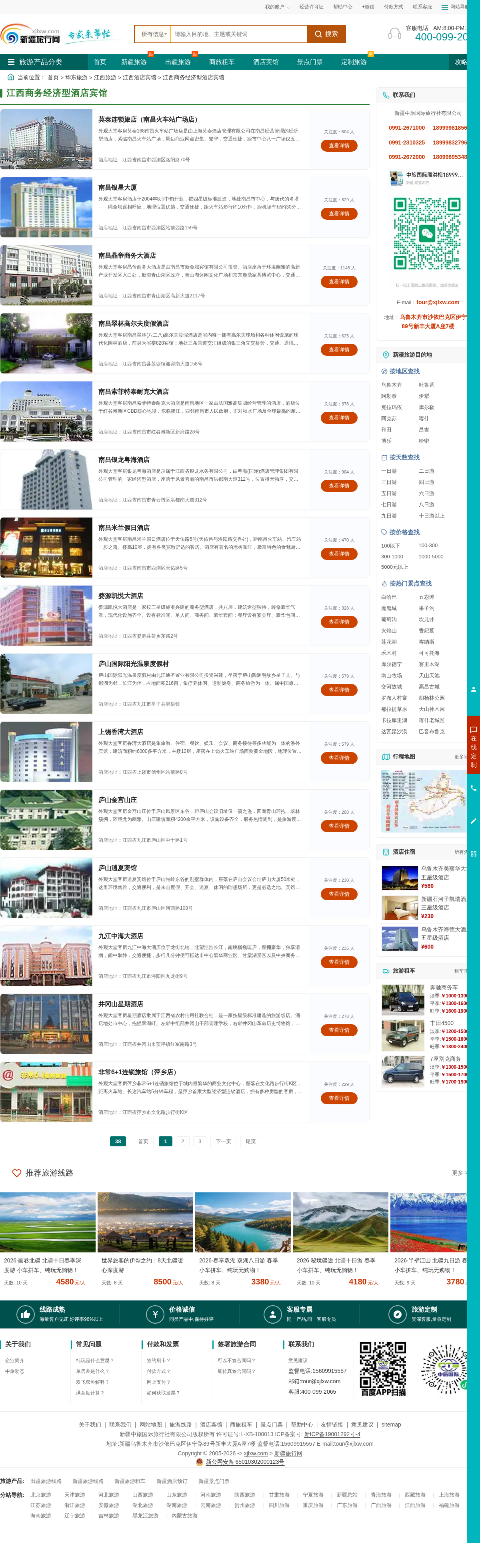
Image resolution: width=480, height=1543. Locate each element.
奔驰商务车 (444, 987)
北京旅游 (40, 1495)
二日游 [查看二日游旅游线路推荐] (426, 471)
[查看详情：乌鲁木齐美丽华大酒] (400, 878)
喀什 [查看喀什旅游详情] (424, 418)
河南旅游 (210, 1495)
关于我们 (90, 1424)
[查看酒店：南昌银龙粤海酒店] (46, 479)
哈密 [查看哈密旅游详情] (424, 441)
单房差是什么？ (93, 1371)
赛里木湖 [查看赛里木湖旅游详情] (429, 664)
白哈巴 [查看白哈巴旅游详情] (389, 597)
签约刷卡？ (159, 1360)
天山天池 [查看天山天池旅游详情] (429, 675)
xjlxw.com (256, 1453)
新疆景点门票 (214, 1481)
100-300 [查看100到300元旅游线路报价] (428, 545)
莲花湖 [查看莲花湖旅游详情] (389, 642)
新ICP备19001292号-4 (332, 1434)
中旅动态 (14, 1371)
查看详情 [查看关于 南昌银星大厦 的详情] (339, 214)
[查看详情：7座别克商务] (403, 1071)
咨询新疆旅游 (438, 751)
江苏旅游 (40, 1505)
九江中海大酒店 (120, 936)
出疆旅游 (178, 61)
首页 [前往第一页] (143, 1141)
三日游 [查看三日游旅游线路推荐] (389, 482)
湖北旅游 (142, 1505)
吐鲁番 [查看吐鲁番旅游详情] (426, 385)
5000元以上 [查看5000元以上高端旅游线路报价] (394, 567)
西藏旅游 (415, 1495)
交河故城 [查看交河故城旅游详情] (391, 687)
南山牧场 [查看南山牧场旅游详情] (391, 675)
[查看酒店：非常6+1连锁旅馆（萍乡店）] (46, 1092)
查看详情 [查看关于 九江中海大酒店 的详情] (339, 962)
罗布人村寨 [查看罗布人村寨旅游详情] (394, 698)
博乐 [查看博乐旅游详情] (386, 441)
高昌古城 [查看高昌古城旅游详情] (429, 687)
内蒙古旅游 (185, 1516)
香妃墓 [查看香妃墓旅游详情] (426, 631)
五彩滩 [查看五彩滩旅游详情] (426, 597)
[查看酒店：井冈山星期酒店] (46, 1024)
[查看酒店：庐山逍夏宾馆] (46, 888)
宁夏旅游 (313, 1495)
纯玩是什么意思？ (95, 1360)
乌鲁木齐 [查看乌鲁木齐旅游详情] (391, 385)
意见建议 (298, 1360)
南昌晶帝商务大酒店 (127, 255)
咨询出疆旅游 (438, 766)
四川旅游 (279, 1505)
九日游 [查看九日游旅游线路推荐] (389, 516)
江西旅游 (105, 77)
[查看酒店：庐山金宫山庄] (46, 820)
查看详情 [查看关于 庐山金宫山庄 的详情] (339, 826)
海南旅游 (40, 1516)
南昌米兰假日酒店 (124, 527)
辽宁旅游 (74, 1516)
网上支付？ (159, 1382)
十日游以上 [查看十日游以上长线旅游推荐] (432, 516)
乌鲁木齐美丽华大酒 (446, 868)
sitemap (391, 1424)
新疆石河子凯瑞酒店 (446, 899)
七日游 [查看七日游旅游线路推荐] (389, 505)
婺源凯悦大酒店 (120, 595)
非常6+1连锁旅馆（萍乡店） (139, 1072)
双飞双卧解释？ (93, 1382)
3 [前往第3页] (199, 1141)
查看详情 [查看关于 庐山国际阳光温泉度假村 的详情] (339, 690)
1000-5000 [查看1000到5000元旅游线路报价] (431, 557)
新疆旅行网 (288, 1453)
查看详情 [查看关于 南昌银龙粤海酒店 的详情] (339, 486)
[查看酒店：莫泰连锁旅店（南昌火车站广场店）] (46, 139)
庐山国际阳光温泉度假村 (133, 663)
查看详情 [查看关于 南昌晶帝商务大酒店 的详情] (339, 282)
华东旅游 (76, 77)
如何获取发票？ (163, 1393)
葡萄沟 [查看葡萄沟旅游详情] (389, 619)
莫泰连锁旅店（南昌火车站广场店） (149, 119)
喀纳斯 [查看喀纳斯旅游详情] (426, 642)
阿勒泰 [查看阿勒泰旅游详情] (389, 396)
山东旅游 (176, 1495)
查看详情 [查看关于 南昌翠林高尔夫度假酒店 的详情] (339, 350)
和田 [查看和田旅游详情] (386, 430)
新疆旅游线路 (88, 1481)
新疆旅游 (134, 61)
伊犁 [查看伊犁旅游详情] (424, 396)
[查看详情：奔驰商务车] (403, 1000)
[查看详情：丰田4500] (403, 1035)
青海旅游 (381, 1495)
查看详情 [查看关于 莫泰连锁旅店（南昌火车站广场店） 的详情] (339, 145)
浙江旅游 (74, 1505)
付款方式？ (159, 1371)
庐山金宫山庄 (117, 800)
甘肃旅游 (279, 1495)
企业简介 (14, 1360)
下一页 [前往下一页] (223, 1141)
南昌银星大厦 (117, 187)
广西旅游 (381, 1505)
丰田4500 (442, 1023)
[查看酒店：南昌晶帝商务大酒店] (46, 275)
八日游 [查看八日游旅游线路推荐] (426, 505)
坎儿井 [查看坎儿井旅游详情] (426, 619)
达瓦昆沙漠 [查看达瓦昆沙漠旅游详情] (394, 731)
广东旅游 (347, 1505)
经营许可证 (312, 7)
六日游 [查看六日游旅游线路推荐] (426, 493)
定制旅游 (354, 61)
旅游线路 (181, 1424)
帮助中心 (342, 7)
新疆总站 (347, 1495)
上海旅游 (449, 1495)
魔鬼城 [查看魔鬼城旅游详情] (389, 608)
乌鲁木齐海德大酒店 (446, 929)
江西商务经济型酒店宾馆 (193, 77)
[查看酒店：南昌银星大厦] (46, 207)
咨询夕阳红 (438, 809)
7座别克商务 (445, 1058)
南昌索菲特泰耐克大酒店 (133, 391)
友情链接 (332, 1424)
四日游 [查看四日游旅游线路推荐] (426, 482)
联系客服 (422, 7)
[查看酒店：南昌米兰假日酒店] (46, 548)
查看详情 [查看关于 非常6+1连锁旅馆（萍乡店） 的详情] (339, 1098)
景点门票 (310, 61)
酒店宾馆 (266, 61)
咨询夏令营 (438, 780)
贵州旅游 (244, 1505)
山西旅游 (142, 1495)
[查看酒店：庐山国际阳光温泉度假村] (46, 684)
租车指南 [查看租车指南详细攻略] (464, 971)
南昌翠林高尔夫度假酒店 (133, 323)
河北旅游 (108, 1495)
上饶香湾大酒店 (120, 731)
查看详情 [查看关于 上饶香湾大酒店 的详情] (339, 758)
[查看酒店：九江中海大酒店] (46, 956)
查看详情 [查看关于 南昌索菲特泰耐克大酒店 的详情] (339, 418)
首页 (100, 61)
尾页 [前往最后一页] (251, 1141)
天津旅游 (74, 1495)
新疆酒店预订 (172, 1481)
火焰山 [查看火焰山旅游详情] (389, 631)
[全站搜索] (239, 34)
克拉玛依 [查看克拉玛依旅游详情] (391, 407)
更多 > (460, 1173)
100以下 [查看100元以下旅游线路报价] (390, 546)
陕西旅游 (244, 1495)
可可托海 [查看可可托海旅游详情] (429, 653)
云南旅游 (210, 1505)
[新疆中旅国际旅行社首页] (64, 34)
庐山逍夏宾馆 (117, 868)
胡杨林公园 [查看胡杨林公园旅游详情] (432, 698)
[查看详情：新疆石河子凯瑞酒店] (400, 908)
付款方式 (393, 7)
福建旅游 (449, 1505)
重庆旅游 (313, 1505)
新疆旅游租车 (130, 1481)
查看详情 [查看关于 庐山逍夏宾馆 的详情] (339, 894)
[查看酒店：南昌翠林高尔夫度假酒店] (46, 343)
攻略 (464, 61)
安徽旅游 (108, 1505)
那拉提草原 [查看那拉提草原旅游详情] (394, 709)
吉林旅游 (108, 1516)
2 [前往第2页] (182, 1141)
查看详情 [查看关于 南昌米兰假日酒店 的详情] (339, 554)
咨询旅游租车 (438, 795)
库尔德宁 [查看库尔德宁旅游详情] (391, 664)
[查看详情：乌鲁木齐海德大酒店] (400, 938)
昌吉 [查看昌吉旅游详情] (424, 430)
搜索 (326, 34)
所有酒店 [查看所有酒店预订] (464, 852)
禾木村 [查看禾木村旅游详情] (389, 653)
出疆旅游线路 (46, 1481)
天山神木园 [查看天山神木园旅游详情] (432, 709)
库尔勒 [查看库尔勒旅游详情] (426, 407)
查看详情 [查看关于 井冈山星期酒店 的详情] (339, 1030)
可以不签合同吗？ (237, 1360)
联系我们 (120, 1424)
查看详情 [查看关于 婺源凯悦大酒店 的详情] (339, 622)
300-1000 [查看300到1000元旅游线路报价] (392, 557)
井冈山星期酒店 (120, 1004)
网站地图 (151, 1424)
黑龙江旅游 (145, 1516)
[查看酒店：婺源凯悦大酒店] (46, 616)
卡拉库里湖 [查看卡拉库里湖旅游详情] (394, 720)
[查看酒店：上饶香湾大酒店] (46, 752)
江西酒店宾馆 (139, 77)
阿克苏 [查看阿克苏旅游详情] (389, 418)
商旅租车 (222, 61)
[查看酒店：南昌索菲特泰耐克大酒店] (46, 411)
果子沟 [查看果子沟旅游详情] (426, 608)
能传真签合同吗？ (237, 1371)
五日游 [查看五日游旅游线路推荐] (389, 493)
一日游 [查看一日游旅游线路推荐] (389, 471)
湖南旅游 (176, 1505)
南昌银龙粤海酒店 (124, 459)
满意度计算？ (90, 1393)
